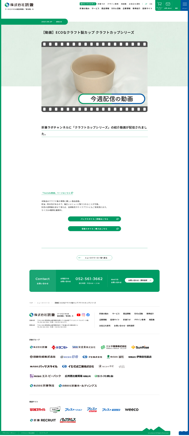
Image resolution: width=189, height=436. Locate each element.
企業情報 (127, 8)
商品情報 (105, 8)
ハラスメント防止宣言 (28, 433)
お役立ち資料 (134, 4)
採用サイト (147, 8)
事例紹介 (137, 8)
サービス (96, 8)
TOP (31, 303)
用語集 (124, 4)
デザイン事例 (112, 4)
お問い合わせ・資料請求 (137, 280)
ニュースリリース (43, 303)
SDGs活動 (116, 8)
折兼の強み (85, 8)
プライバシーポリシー (9, 433)
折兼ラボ (101, 4)
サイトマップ (44, 433)
